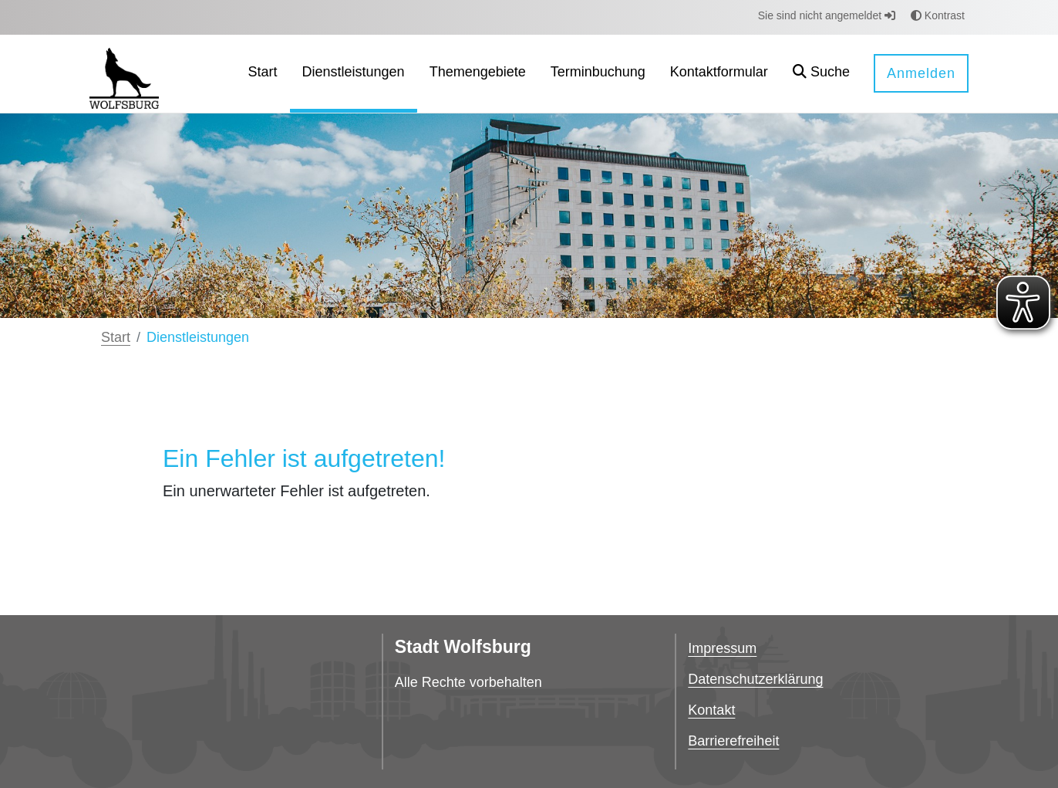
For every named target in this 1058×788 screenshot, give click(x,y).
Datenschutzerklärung (755, 679)
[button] (821, 74)
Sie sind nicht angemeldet (826, 15)
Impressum (722, 648)
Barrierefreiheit (733, 741)
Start (115, 337)
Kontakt (711, 710)
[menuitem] (263, 74)
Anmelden (921, 73)
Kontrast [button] (938, 15)
